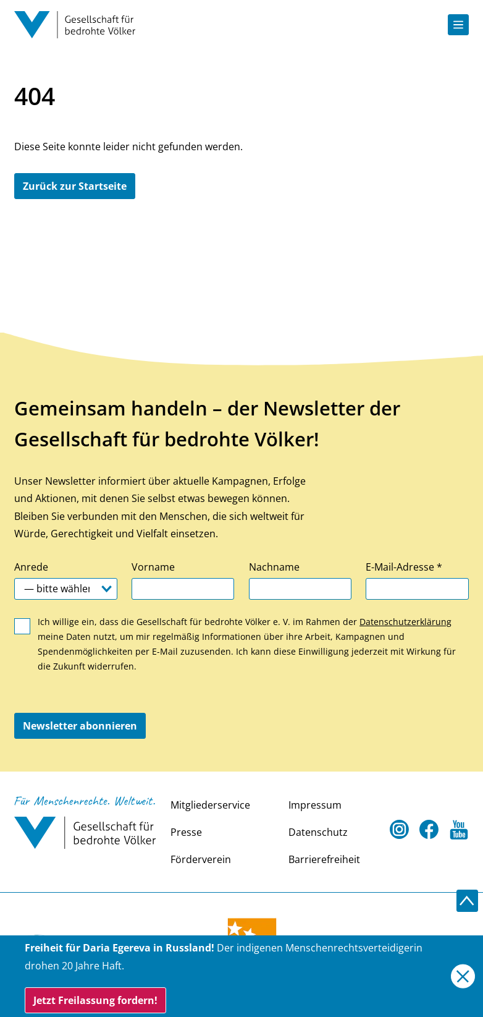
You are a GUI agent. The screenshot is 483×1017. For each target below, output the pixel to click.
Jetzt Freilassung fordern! (95, 1000)
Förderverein (200, 859)
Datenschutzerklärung (405, 622)
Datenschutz (318, 832)
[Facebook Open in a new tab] (429, 830)
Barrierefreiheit (324, 859)
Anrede (31, 567)
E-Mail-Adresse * (404, 567)
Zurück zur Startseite (75, 186)
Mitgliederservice (210, 805)
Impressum (315, 805)
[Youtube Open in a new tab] (459, 830)
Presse (186, 832)
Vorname (153, 567)
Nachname (274, 567)
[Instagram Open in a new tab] (400, 830)
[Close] (463, 976)
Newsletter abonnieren (80, 726)
